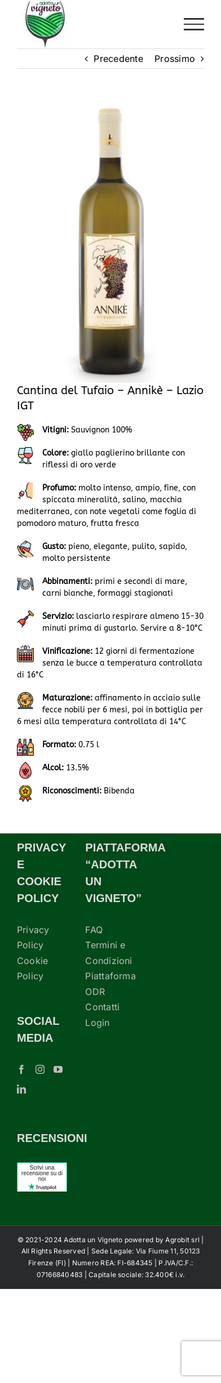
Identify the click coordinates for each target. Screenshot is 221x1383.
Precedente (118, 58)
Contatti (102, 1006)
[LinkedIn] (21, 1089)
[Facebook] (21, 1069)
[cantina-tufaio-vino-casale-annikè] (110, 242)
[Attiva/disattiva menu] (194, 24)
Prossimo (174, 58)
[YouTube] (58, 1069)
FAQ (94, 929)
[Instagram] (40, 1069)
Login (97, 1022)
